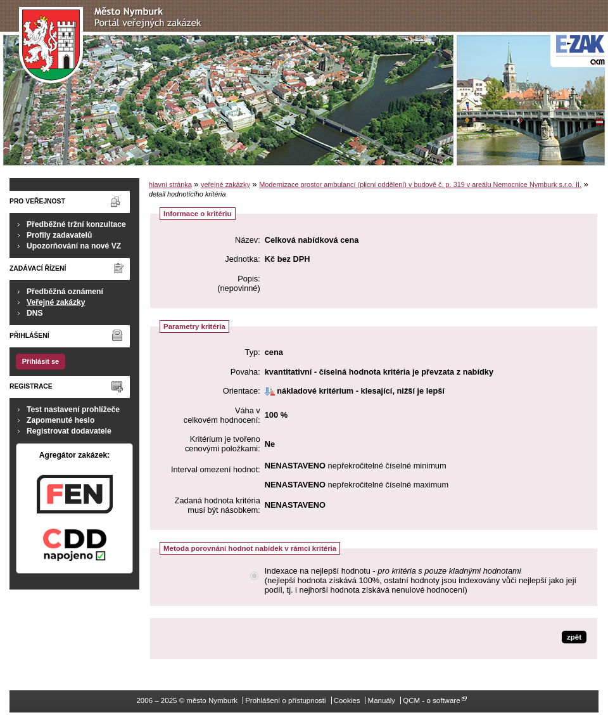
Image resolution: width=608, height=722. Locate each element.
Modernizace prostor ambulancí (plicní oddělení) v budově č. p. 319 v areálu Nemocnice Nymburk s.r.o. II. (420, 184)
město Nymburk (113, 45)
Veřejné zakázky (56, 302)
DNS (35, 313)
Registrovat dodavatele (69, 431)
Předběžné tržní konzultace (76, 224)
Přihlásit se (40, 361)
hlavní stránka (170, 184)
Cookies (347, 700)
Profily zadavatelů (59, 235)
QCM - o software (431, 700)
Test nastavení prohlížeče (73, 409)
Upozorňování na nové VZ (74, 246)
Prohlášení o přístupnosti (285, 700)
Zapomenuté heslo (60, 420)
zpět (574, 637)
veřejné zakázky (225, 184)
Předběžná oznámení (65, 291)
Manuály (382, 700)
